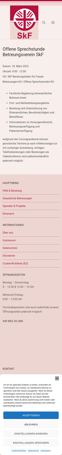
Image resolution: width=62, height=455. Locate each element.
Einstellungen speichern (31, 442)
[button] (57, 378)
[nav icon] (53, 22)
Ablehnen (31, 424)
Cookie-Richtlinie (18, 450)
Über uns (8, 232)
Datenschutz (33, 450)
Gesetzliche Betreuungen (17, 198)
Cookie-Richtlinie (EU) (15, 263)
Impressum (45, 450)
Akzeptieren (31, 415)
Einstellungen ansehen (31, 433)
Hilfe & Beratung (12, 190)
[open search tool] (43, 22)
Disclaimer (9, 255)
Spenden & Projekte (14, 206)
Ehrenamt (8, 213)
